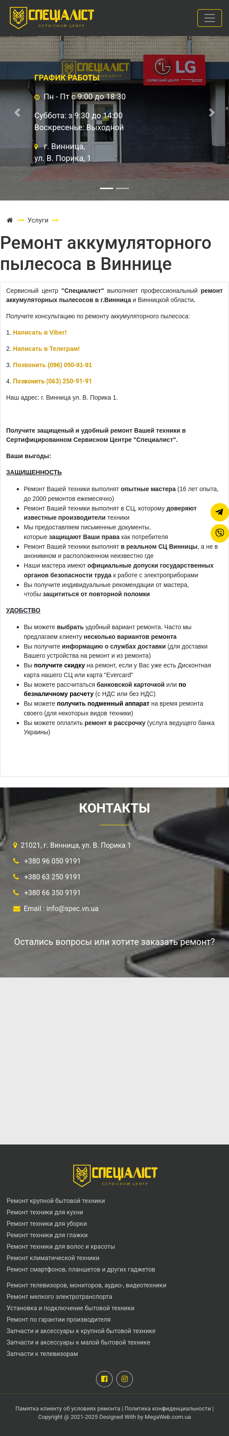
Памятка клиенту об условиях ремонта (68, 1408)
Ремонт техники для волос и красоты (61, 1246)
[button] (17, 112)
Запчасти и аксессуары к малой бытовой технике (78, 1342)
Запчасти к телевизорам (42, 1353)
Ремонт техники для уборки (47, 1223)
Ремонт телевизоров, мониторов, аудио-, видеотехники (86, 1285)
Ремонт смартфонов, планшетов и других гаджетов (81, 1269)
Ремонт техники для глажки (47, 1235)
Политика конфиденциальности (168, 1408)
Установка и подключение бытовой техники (70, 1308)
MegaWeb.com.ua (168, 1417)
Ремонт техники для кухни (45, 1212)
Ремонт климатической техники (53, 1257)
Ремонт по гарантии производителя (59, 1319)
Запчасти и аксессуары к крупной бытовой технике (81, 1330)
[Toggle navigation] (209, 18)
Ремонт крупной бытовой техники (56, 1200)
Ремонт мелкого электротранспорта (59, 1296)
